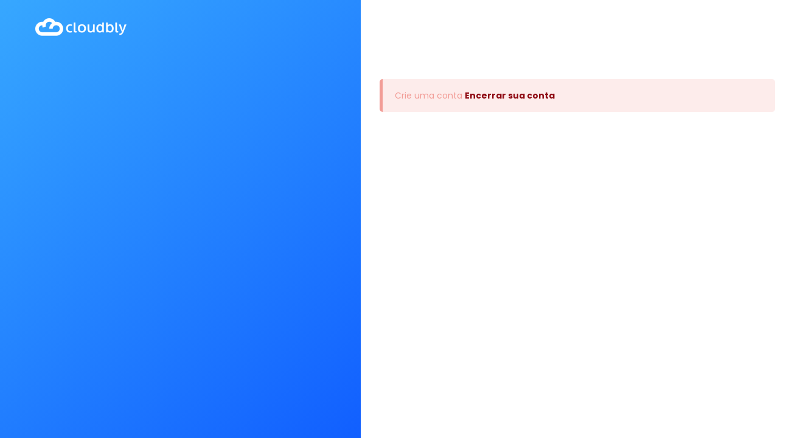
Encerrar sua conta (510, 95)
